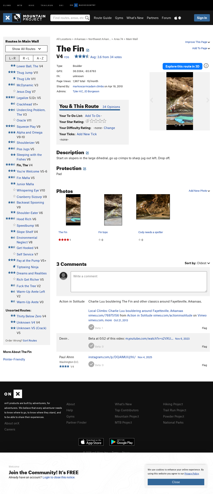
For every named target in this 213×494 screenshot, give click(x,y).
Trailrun (47, 5)
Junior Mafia (25, 184)
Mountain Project (127, 416)
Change (109, 128)
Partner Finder (76, 422)
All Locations (63, 39)
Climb (7, 5)
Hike (32, 5)
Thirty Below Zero (29, 316)
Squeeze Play (26, 126)
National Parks (173, 422)
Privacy (126, 452)
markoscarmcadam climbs (88, 86)
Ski (61, 5)
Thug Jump (25, 72)
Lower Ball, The (27, 66)
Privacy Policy (192, 473)
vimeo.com (95, 320)
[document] (176, 476)
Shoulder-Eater (27, 213)
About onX (11, 423)
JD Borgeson (91, 91)
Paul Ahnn (66, 357)
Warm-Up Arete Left (31, 291)
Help (69, 410)
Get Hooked (25, 248)
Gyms (119, 18)
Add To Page (201, 48)
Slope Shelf (25, 232)
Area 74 (118, 39)
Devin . (64, 338)
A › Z (40, 58)
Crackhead (24, 104)
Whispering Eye (28, 190)
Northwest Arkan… (99, 39)
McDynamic (25, 85)
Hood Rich (24, 219)
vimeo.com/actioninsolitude (172, 315)
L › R (12, 58)
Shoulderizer (26, 142)
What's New (135, 18)
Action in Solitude (72, 301)
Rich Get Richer (28, 279)
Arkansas (79, 39)
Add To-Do (92, 116)
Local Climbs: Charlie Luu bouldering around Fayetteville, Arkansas (135, 311)
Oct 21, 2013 (121, 320)
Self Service (25, 254)
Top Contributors (127, 410)
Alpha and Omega (29, 132)
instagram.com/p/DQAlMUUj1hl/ (112, 357)
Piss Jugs (23, 149)
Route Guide (103, 18)
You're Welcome (28, 171)
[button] (154, 101)
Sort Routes (30, 340)
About (70, 404)
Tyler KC (78, 91)
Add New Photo (199, 190)
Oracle (21, 120)
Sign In (202, 18)
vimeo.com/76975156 (103, 315)
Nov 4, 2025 (145, 357)
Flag (204, 328)
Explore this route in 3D (182, 66)
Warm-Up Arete (28, 302)
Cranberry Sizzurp (29, 197)
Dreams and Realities (32, 273)
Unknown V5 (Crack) (31, 328)
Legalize (22, 98)
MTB (19, 5)
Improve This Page (197, 42)
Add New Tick (87, 134)
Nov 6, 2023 (182, 338)
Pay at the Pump (28, 260)
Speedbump (25, 225)
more (108, 320)
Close (176, 482)
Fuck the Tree (26, 286)
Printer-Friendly (14, 359)
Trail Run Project (174, 410)
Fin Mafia (23, 178)
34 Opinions (111, 107)
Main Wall (132, 39)
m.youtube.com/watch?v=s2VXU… (149, 338)
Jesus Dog (24, 91)
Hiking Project (173, 404)
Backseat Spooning (30, 202)
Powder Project (173, 416)
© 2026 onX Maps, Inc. (95, 452)
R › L (26, 58)
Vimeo (202, 315)
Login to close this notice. (59, 477)
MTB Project (123, 422)
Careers (9, 429)
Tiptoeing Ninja (27, 267)
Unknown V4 (26, 322)
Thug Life (23, 79)
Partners (153, 18)
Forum (166, 18)
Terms (115, 452)
